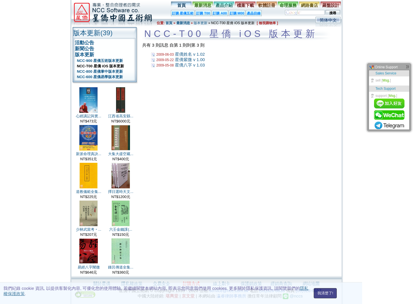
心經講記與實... (88, 116)
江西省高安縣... (120, 116)
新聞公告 (84, 48)
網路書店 (309, 5)
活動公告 (84, 42)
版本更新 (200, 23)
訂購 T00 (203, 13)
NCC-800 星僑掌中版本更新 (99, 71)
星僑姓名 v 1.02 (190, 54)
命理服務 (288, 5)
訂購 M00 (237, 13)
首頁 (181, 5)
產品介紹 (224, 5)
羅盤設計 (330, 5)
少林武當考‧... (88, 229)
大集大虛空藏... (120, 154)
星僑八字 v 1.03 (190, 65)
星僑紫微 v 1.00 (190, 59)
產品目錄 (254, 13)
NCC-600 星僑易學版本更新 (99, 77)
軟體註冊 (266, 5)
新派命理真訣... (88, 154)
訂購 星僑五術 (182, 13)
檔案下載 (245, 5)
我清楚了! (325, 293)
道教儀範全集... (88, 192)
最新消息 (202, 5)
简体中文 (328, 20)
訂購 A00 (220, 13)
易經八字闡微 (89, 267)
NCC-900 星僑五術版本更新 (99, 61)
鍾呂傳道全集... (120, 267)
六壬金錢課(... (120, 229)
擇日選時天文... (120, 192)
